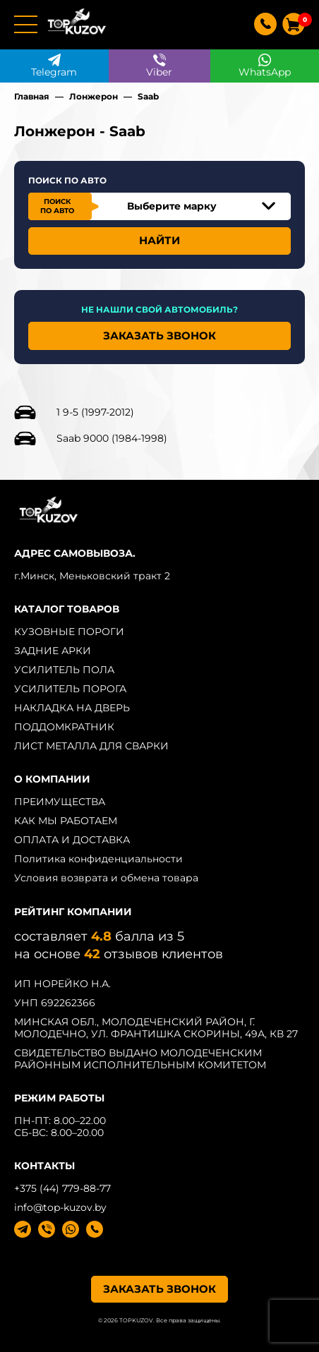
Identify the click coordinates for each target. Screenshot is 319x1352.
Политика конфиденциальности (98, 858)
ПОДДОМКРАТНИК (64, 726)
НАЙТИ (159, 240)
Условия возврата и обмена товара (106, 877)
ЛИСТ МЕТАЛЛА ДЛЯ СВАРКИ (91, 746)
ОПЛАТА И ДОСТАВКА (72, 839)
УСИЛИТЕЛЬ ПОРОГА (70, 688)
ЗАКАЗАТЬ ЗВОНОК (159, 335)
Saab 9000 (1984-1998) (111, 438)
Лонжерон (93, 96)
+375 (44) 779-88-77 (62, 1188)
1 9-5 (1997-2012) (95, 412)
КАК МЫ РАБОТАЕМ (65, 820)
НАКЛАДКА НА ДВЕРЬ (72, 707)
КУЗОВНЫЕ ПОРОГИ (69, 631)
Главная (31, 96)
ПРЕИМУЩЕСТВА (59, 801)
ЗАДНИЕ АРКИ (52, 650)
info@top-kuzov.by (60, 1207)
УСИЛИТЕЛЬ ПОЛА (64, 669)
